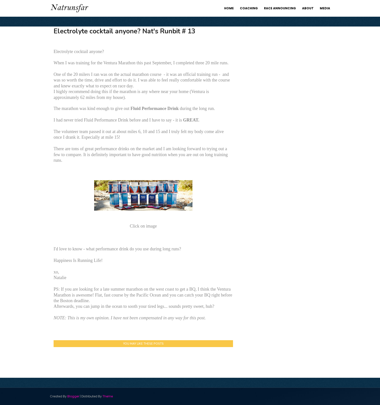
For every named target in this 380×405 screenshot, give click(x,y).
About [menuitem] (308, 8)
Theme (107, 396)
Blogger (73, 396)
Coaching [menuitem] (249, 8)
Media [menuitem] (325, 8)
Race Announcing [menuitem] (280, 8)
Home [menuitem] (229, 8)
